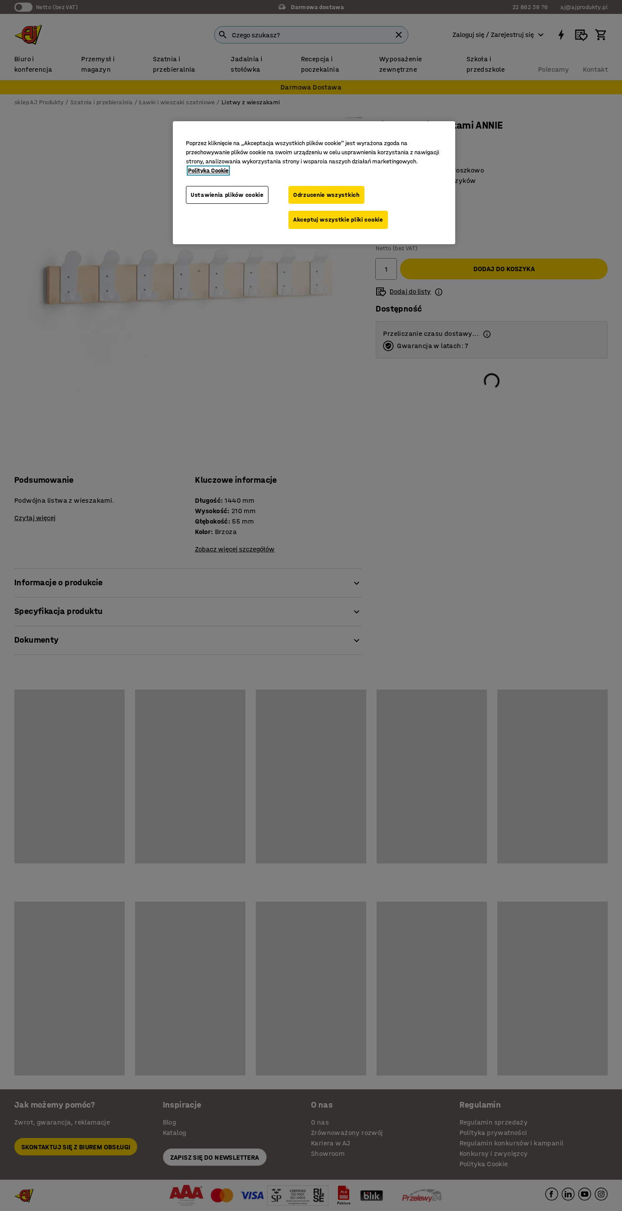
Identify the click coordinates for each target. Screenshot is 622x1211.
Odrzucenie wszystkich (326, 195)
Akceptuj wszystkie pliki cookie (338, 219)
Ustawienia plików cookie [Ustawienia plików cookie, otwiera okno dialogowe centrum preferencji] (227, 195)
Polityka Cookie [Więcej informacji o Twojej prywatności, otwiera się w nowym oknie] (208, 170)
